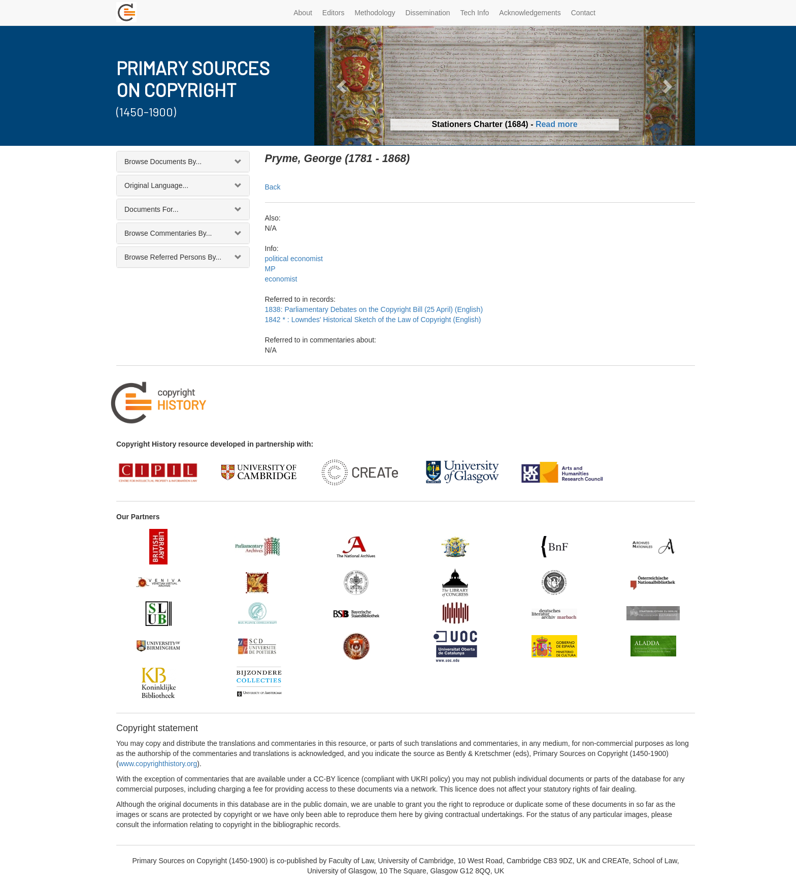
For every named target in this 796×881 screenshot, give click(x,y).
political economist (294, 259)
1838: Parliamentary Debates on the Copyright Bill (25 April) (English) (374, 309)
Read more (557, 124)
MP (270, 269)
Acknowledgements (529, 13)
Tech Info (474, 13)
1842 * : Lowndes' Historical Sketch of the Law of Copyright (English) (373, 320)
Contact (583, 13)
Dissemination (428, 13)
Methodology (374, 13)
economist (281, 279)
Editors (333, 13)
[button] (343, 85)
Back (273, 187)
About (302, 13)
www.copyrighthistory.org (158, 764)
